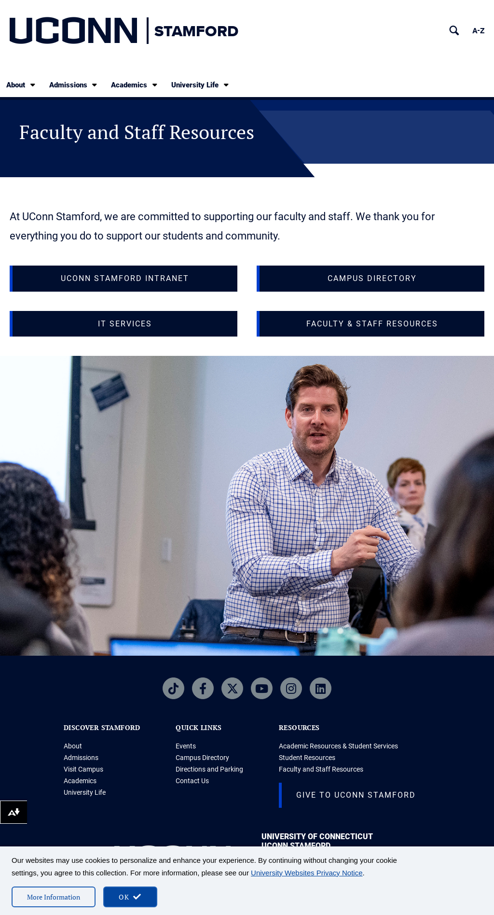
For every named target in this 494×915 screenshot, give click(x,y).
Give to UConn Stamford (356, 795)
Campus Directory (202, 757)
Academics (135, 85)
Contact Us (192, 781)
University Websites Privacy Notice (306, 873)
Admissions (74, 85)
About (21, 85)
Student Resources (307, 757)
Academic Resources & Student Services (338, 746)
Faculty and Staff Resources (321, 769)
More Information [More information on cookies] (53, 896)
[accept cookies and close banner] (130, 897)
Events (186, 746)
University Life (200, 85)
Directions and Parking (209, 769)
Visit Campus (83, 769)
